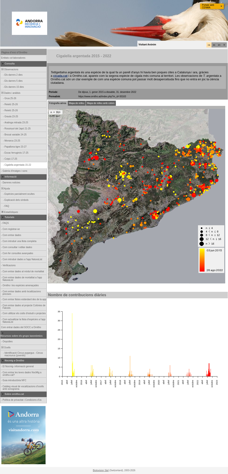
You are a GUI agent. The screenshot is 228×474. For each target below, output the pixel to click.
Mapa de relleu (76, 103)
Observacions (9, 69)
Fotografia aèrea (57, 103)
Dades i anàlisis (10, 93)
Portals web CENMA (208, 6)
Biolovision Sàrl (101, 470)
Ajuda (5, 188)
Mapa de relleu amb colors (101, 103)
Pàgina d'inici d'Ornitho (14, 52)
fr (224, 45)
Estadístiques (9, 212)
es (214, 45)
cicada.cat (60, 75)
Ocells (5, 347)
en (219, 45)
